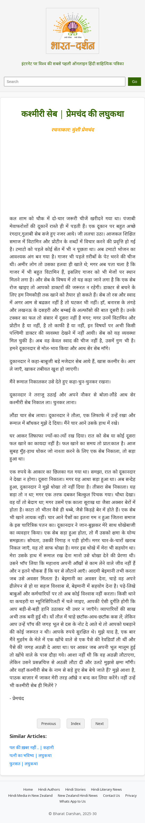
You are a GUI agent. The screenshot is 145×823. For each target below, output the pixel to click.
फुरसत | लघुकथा (24, 764)
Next (99, 723)
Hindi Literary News (106, 789)
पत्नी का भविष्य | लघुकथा (31, 755)
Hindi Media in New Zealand (30, 795)
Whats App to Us (72, 801)
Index (75, 723)
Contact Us (111, 795)
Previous (48, 723)
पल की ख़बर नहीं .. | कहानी (32, 747)
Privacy (131, 795)
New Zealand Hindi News (78, 795)
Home (28, 789)
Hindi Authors (49, 789)
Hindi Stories (75, 789)
